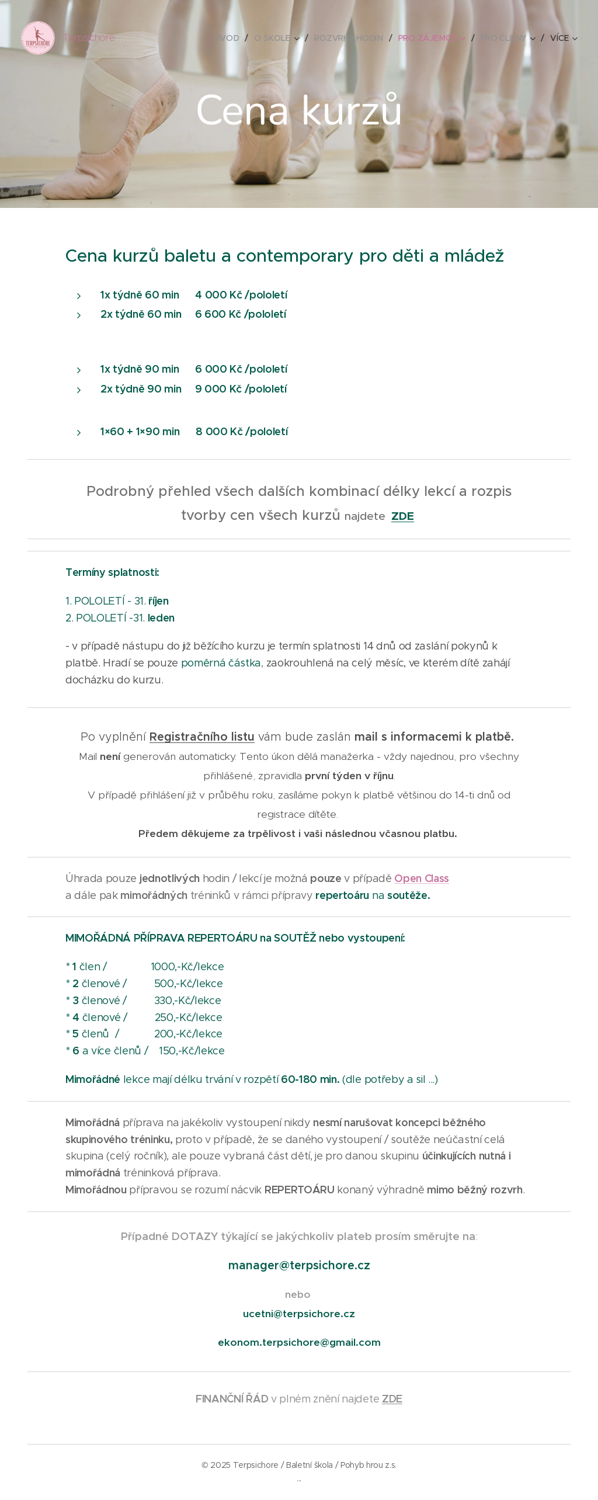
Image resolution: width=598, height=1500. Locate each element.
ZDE (402, 516)
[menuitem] (229, 38)
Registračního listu (202, 737)
